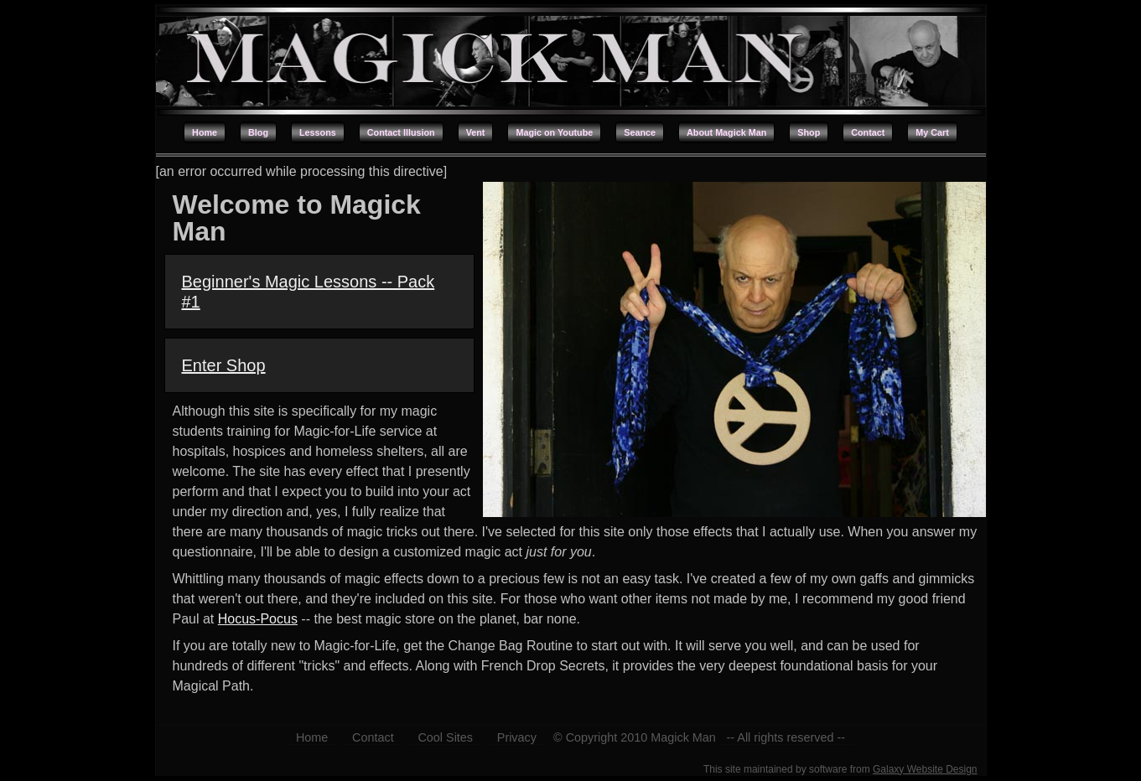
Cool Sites (445, 737)
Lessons (317, 132)
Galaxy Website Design (925, 769)
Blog (258, 132)
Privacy (517, 737)
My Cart (932, 132)
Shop (808, 132)
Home (204, 132)
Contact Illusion (401, 132)
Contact (867, 132)
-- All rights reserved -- (786, 737)
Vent (475, 132)
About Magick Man (726, 132)
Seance (640, 132)
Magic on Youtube (554, 132)
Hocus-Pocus (258, 619)
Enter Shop (224, 365)
